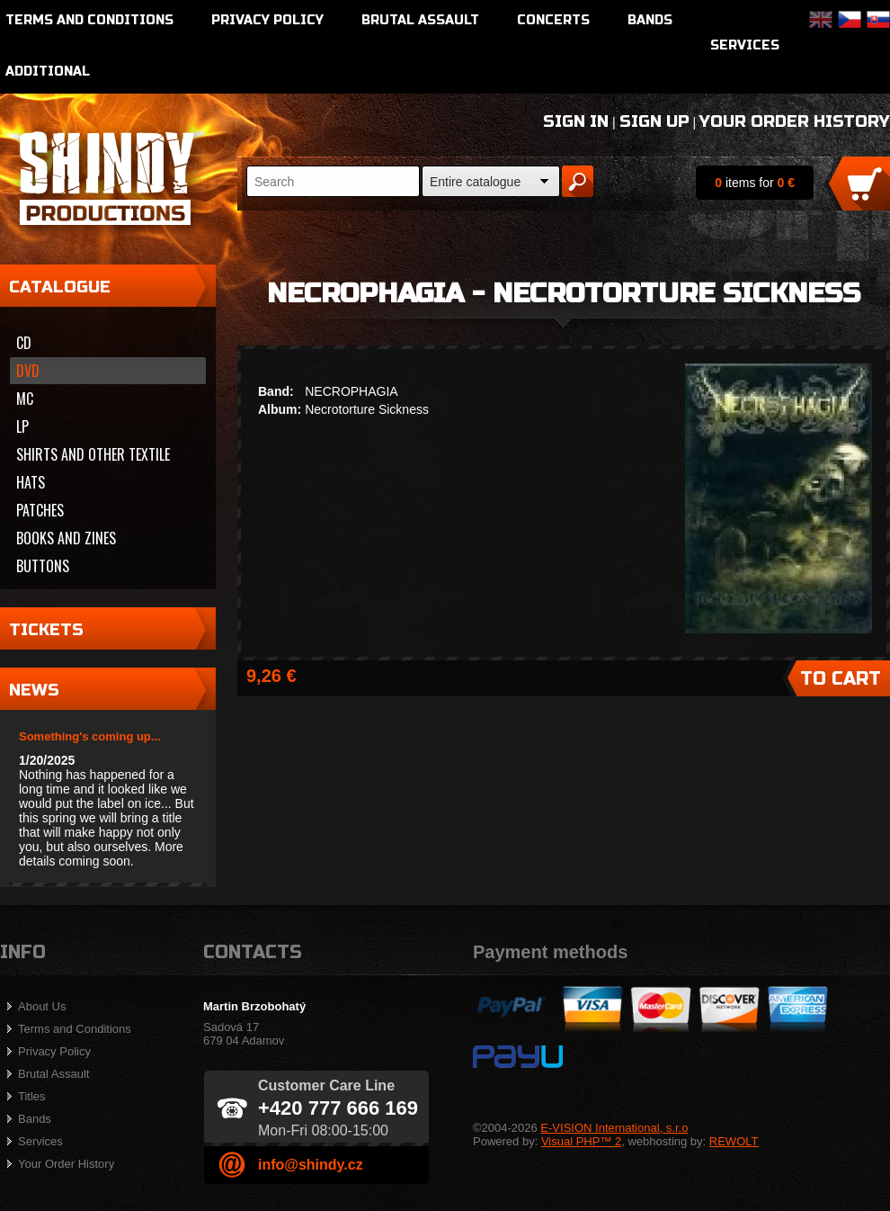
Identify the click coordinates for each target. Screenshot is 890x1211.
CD (23, 343)
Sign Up (654, 121)
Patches (40, 510)
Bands (649, 20)
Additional (47, 71)
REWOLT (734, 1141)
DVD (28, 370)
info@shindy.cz (310, 1164)
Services (744, 45)
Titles (32, 1096)
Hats (30, 482)
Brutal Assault (420, 20)
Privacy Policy (267, 20)
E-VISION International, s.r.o (614, 1128)
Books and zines (66, 538)
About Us (42, 1006)
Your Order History (794, 121)
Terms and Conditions (89, 20)
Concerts (553, 20)
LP (22, 426)
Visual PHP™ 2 (581, 1141)
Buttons (42, 566)
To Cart (840, 679)
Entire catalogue (475, 182)
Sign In (576, 121)
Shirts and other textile (93, 454)
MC (24, 398)
